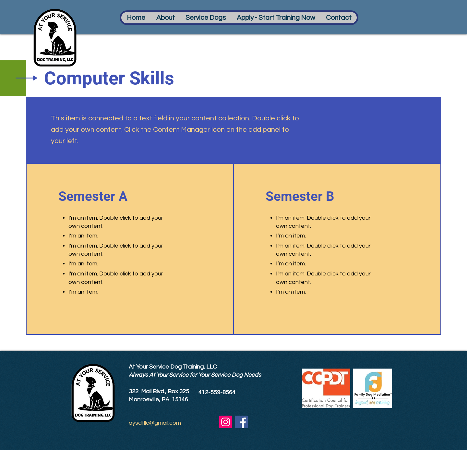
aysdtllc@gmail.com (155, 423)
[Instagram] (225, 422)
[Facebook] (241, 422)
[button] (165, 17)
